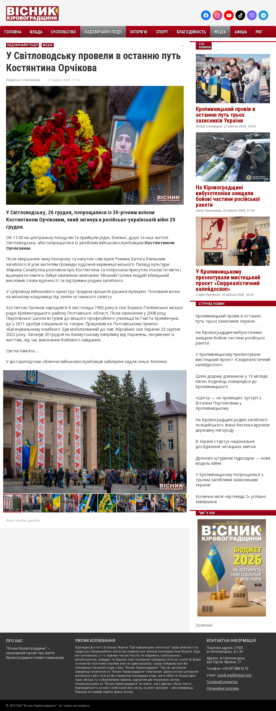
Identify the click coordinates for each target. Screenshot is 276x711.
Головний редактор (222, 682)
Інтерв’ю (138, 32)
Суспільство (63, 32)
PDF (259, 32)
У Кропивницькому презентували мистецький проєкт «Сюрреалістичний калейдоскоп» (228, 280)
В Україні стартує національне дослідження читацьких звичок (225, 444)
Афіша (241, 32)
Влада (36, 32)
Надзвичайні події (103, 32)
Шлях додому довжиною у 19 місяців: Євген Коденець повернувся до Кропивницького (231, 381)
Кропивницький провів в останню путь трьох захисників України (225, 115)
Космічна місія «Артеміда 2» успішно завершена (230, 499)
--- (182, 45)
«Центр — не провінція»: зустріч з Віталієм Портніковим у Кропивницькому (228, 403)
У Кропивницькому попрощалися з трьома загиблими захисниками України (229, 480)
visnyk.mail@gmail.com (234, 675)
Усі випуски (204, 625)
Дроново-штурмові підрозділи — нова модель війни (232, 461)
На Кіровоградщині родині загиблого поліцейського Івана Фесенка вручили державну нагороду (232, 425)
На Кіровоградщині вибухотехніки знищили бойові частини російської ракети (228, 196)
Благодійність (191, 32)
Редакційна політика (223, 688)
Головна (12, 32)
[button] (182, 375)
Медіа (220, 32)
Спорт (162, 32)
